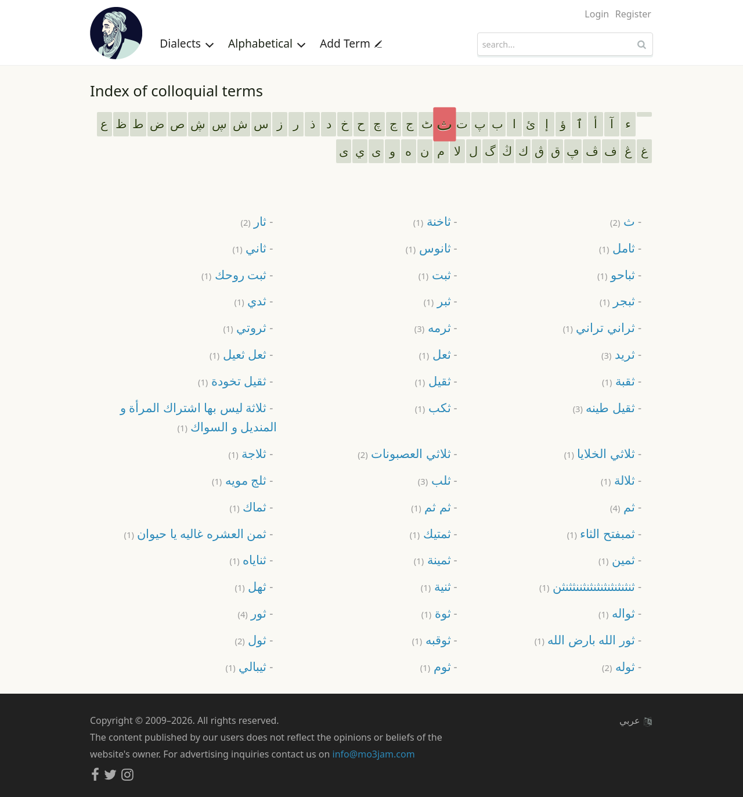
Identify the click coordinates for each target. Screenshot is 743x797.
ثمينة (432, 559)
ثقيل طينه (604, 407)
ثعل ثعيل (238, 353)
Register (633, 14)
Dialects (187, 43)
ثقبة (618, 380)
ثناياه (247, 559)
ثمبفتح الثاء (601, 533)
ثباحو (616, 274)
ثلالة (618, 479)
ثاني (249, 247)
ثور (251, 612)
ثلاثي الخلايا (599, 453)
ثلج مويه (239, 479)
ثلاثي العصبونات (404, 453)
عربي (635, 720)
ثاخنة (432, 220)
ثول (250, 639)
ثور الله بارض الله (585, 639)
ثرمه (432, 327)
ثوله (618, 666)
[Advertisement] (371, 183)
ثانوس (428, 247)
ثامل (617, 247)
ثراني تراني (599, 327)
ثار (253, 220)
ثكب (433, 407)
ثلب (434, 479)
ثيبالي (245, 666)
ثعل (435, 353)
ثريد (618, 353)
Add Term (351, 43)
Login (597, 14)
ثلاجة (247, 453)
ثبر (437, 300)
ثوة (436, 612)
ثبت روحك (233, 274)
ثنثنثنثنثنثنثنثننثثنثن (587, 586)
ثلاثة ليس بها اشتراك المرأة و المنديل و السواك (198, 417)
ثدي (250, 300)
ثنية (436, 586)
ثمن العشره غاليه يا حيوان (195, 533)
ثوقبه (431, 639)
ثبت (435, 274)
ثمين (616, 559)
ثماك (247, 506)
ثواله (616, 612)
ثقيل (433, 380)
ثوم (435, 666)
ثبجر (617, 300)
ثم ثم (430, 506)
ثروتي (244, 327)
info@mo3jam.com (374, 754)
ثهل (250, 586)
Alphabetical (267, 43)
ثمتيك (430, 533)
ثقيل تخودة (232, 380)
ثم (622, 506)
